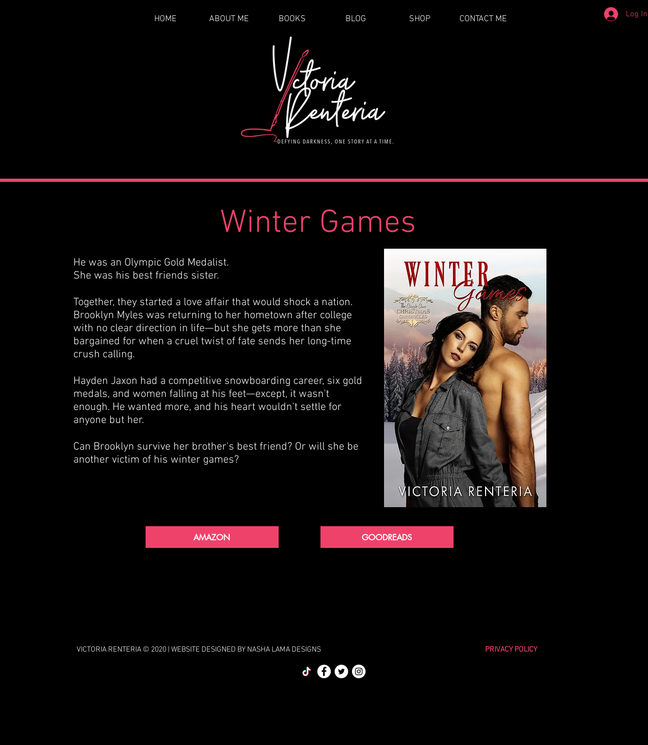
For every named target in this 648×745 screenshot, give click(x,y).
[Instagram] (359, 671)
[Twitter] (341, 671)
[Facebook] (324, 671)
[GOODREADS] (387, 537)
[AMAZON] (212, 537)
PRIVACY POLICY (511, 649)
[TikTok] (306, 671)
